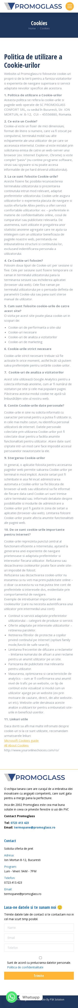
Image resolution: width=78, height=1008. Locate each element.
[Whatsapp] (11, 997)
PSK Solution (57, 999)
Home (32, 28)
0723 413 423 (20, 823)
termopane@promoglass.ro (34, 827)
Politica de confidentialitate (25, 967)
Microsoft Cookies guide (21, 740)
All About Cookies (16, 745)
